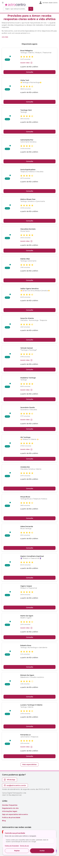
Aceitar (42, 851)
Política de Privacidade (12, 845)
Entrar (45, 3)
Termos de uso (24, 845)
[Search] (16, 9)
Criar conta (52, 3)
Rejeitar (17, 851)
